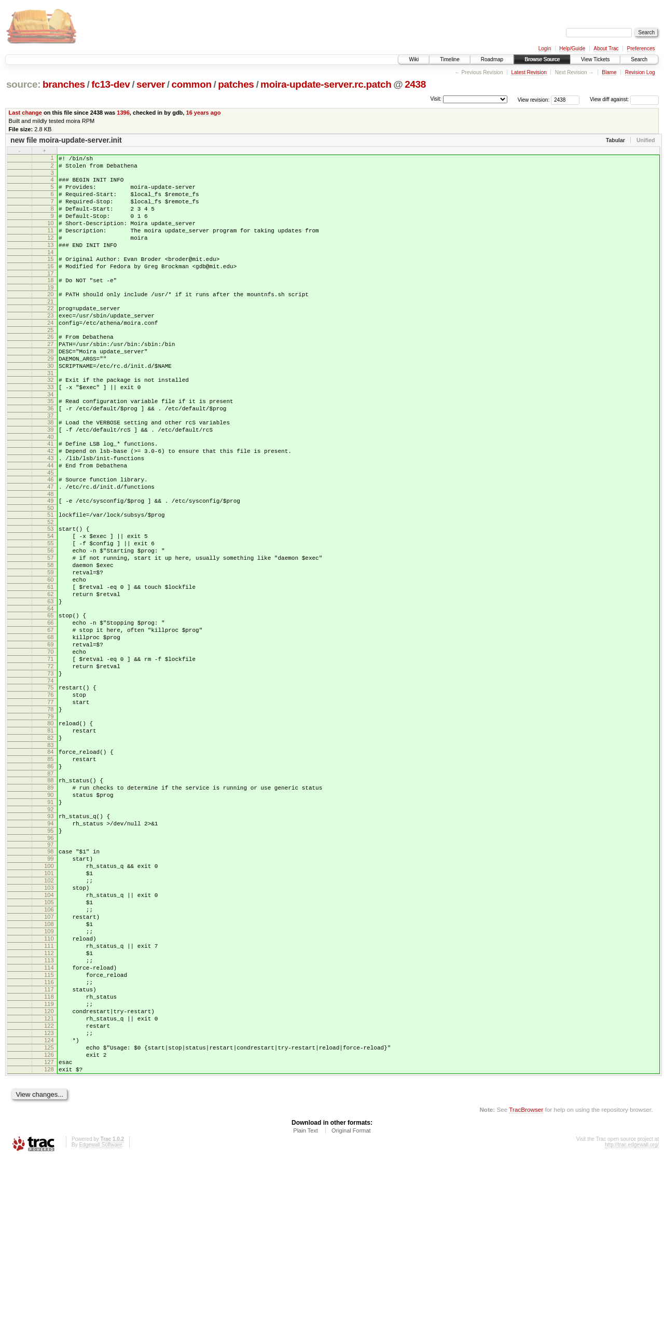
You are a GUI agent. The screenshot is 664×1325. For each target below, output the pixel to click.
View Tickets (595, 59)
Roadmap (492, 59)
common (192, 84)
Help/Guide (572, 48)
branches (64, 84)
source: (23, 84)
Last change (25, 112)
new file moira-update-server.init (66, 140)
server (150, 84)
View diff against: (624, 99)
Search (639, 59)
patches (236, 84)
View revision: (534, 99)
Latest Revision (528, 72)
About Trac (605, 48)
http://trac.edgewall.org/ (632, 1311)
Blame (609, 72)
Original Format (351, 1297)
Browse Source (542, 59)
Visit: (435, 99)
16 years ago (203, 112)
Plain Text (305, 1297)
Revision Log (640, 72)
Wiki (414, 59)
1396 (123, 112)
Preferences (641, 48)
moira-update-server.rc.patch (325, 84)
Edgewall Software (100, 1311)
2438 (415, 84)
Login (544, 48)
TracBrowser (526, 1276)
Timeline (449, 59)
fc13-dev (110, 84)
